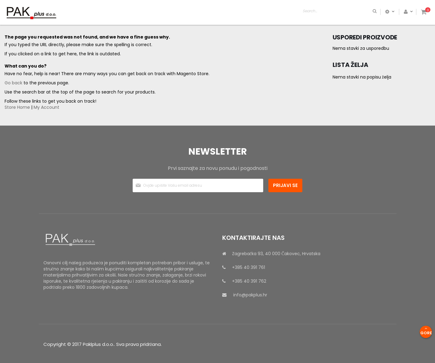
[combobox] (363, 11)
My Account (46, 107)
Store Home (17, 107)
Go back (13, 83)
